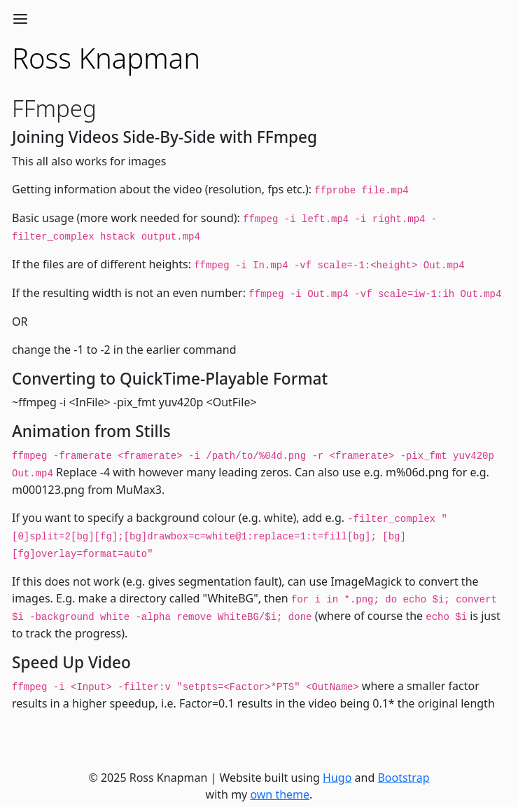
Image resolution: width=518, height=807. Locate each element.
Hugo (337, 777)
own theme (279, 794)
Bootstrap (403, 777)
